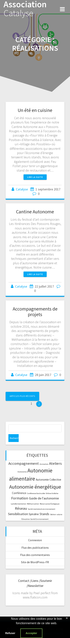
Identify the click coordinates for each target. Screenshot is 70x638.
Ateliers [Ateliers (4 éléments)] (55, 463)
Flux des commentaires (35, 555)
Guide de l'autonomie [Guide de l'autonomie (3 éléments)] (44, 498)
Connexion (35, 540)
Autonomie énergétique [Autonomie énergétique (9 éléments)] (35, 486)
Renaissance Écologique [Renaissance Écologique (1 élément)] (49, 504)
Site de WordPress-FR (35, 562)
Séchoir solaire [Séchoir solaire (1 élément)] (56, 514)
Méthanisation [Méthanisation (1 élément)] (33, 504)
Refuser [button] (10, 633)
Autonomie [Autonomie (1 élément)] (22, 472)
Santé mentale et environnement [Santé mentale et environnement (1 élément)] (41, 509)
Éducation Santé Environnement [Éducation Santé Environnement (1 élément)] (35, 519)
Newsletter (35, 586)
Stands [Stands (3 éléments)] (44, 514)
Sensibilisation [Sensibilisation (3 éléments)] (18, 514)
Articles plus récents (22, 396)
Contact (23, 581)
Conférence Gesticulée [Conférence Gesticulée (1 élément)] (36, 493)
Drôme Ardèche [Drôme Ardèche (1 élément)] (52, 493)
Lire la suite (35, 177)
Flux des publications (35, 547)
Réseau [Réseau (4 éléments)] (21, 508)
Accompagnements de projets (35, 311)
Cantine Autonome (35, 212)
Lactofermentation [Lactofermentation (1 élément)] (18, 504)
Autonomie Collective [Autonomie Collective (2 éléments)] (48, 479)
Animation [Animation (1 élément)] (44, 464)
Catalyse (22, 189)
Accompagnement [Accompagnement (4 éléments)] (23, 463)
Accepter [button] (31, 633)
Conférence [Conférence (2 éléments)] (19, 493)
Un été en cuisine (35, 110)
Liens (34, 581)
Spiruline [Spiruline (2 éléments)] (34, 514)
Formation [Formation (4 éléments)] (19, 498)
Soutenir (46, 581)
